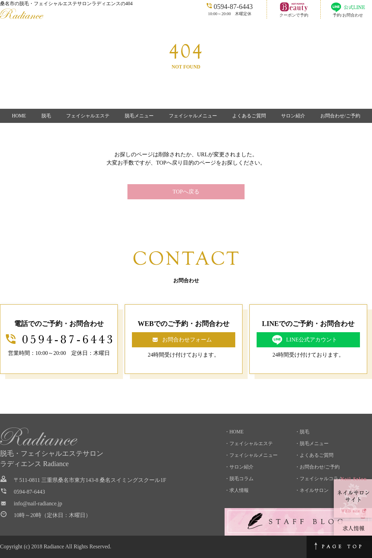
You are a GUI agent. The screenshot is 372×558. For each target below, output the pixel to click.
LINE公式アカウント (311, 340)
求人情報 (239, 490)
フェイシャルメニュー (193, 115)
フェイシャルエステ (88, 115)
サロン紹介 (293, 115)
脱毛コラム (241, 478)
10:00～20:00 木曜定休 (229, 9)
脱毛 (46, 115)
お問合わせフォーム (187, 340)
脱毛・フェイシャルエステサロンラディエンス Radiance (51, 458)
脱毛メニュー (139, 115)
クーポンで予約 (293, 15)
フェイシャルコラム (321, 478)
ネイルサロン (314, 490)
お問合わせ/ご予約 (340, 115)
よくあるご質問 (249, 115)
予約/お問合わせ (348, 15)
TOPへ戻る (186, 191)
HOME (19, 115)
